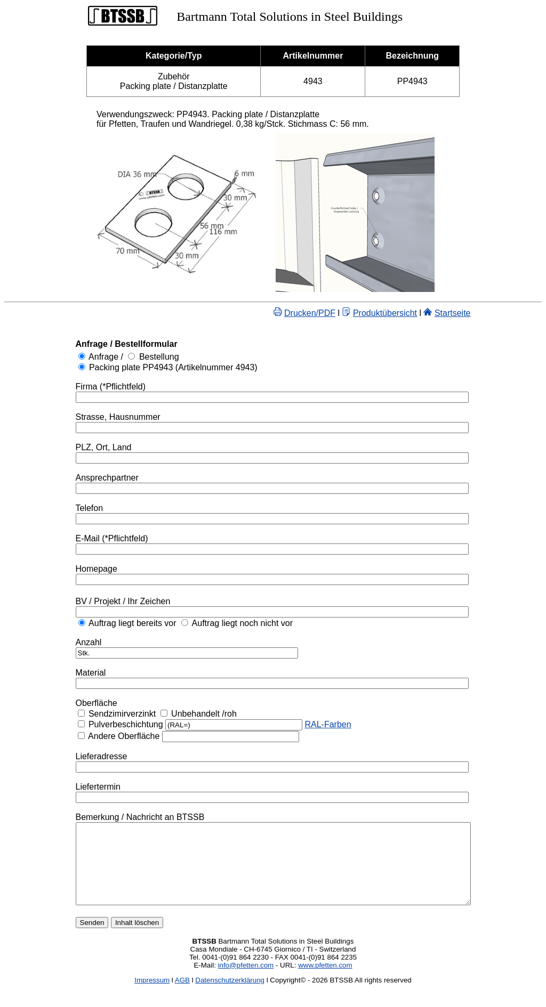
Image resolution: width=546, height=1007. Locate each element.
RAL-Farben (303, 724)
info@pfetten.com (246, 981)
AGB (182, 996)
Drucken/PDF (333, 313)
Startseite (477, 313)
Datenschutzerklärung (229, 996)
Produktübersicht (409, 313)
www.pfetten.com (325, 981)
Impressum (152, 996)
